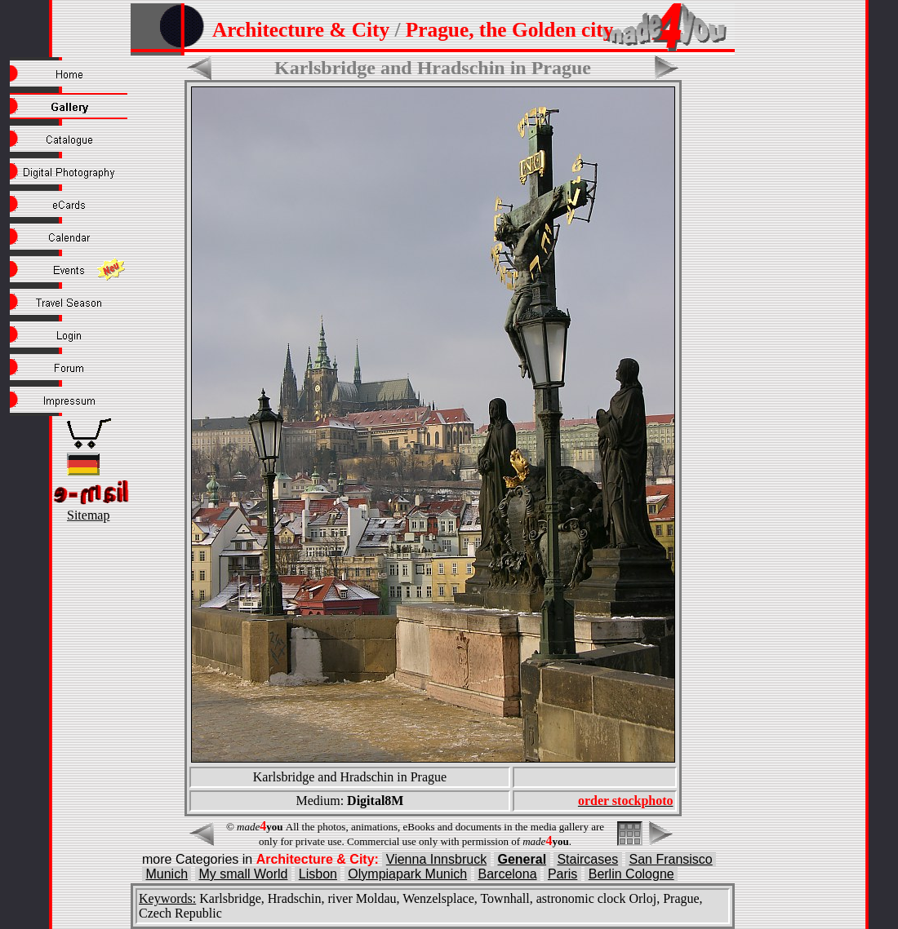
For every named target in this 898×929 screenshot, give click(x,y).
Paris (562, 874)
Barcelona (507, 874)
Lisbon (318, 874)
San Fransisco (671, 859)
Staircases (587, 859)
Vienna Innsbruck (436, 859)
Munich (166, 874)
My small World (242, 874)
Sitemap (88, 515)
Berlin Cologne (631, 874)
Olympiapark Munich (407, 874)
